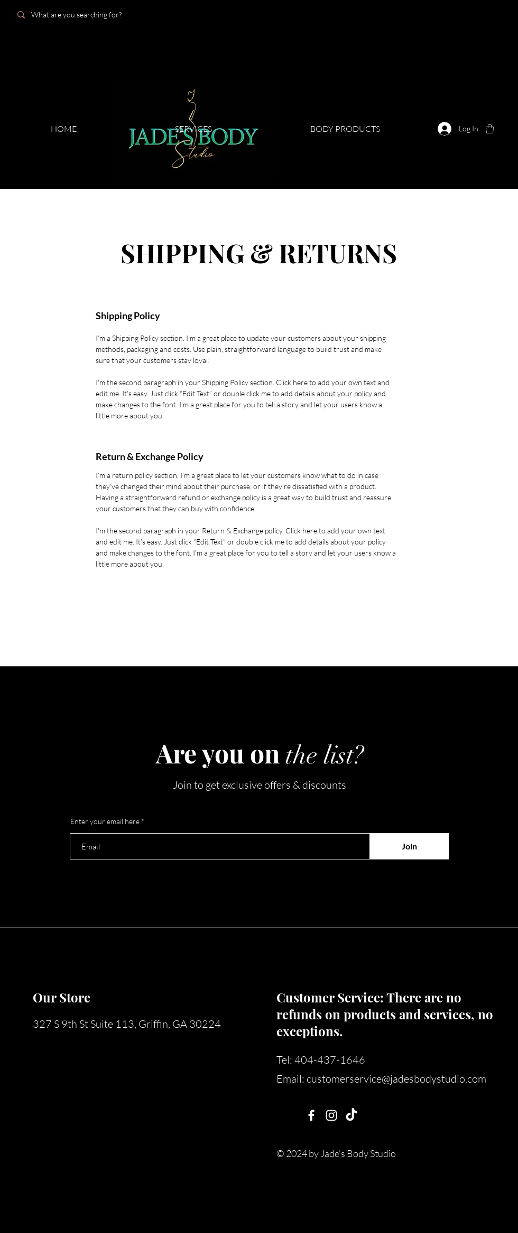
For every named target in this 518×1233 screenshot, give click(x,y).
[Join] (409, 846)
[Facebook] (311, 1115)
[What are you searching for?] (86, 14)
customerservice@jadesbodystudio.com (396, 1078)
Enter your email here (105, 821)
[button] (490, 128)
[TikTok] (351, 1115)
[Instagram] (331, 1115)
